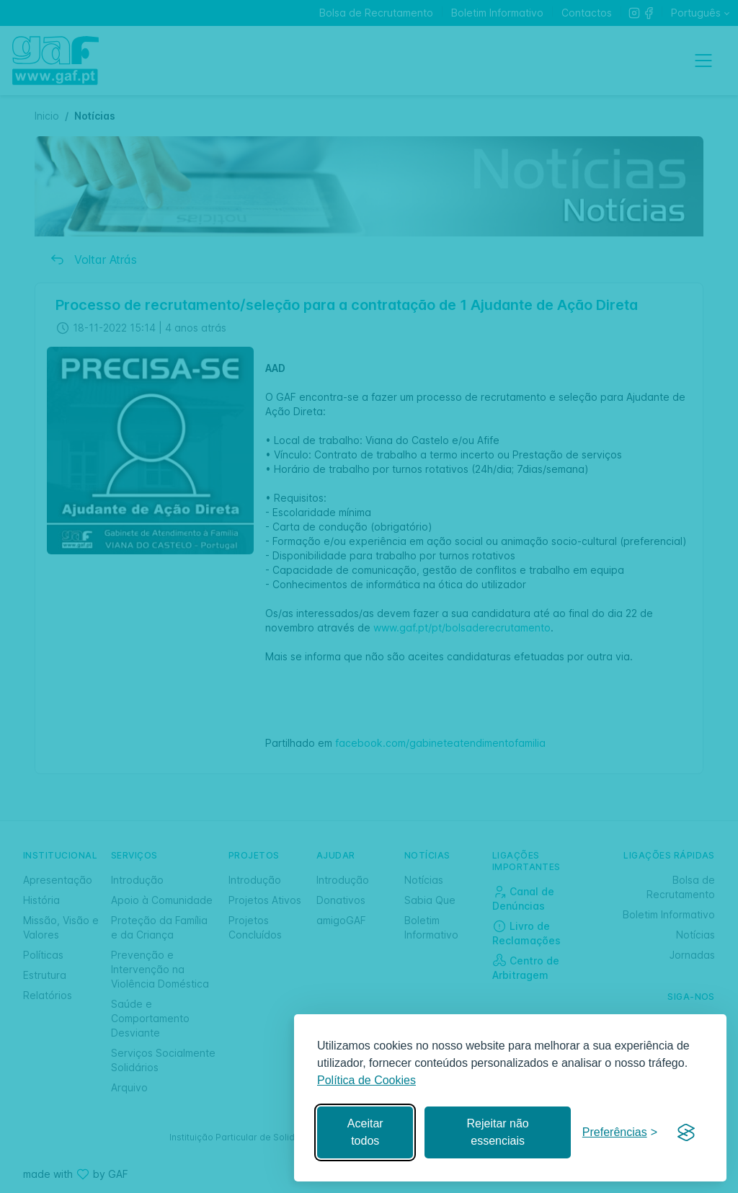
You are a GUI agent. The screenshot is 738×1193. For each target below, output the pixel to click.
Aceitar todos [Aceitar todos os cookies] (365, 1132)
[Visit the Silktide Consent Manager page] (686, 1132)
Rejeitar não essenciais (497, 1132)
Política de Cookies (366, 1080)
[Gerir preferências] (619, 1133)
